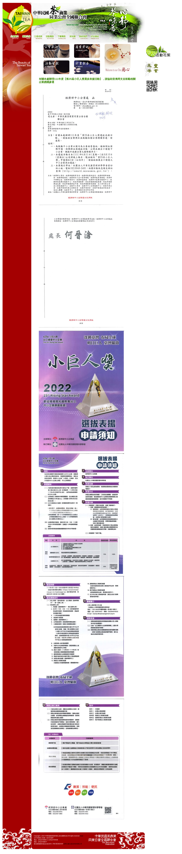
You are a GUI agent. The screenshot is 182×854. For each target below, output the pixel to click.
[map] (81, 836)
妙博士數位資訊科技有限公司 (73, 844)
